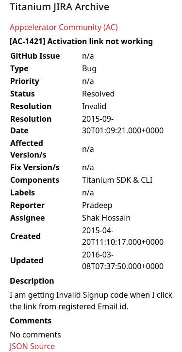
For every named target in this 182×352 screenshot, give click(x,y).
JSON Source (32, 346)
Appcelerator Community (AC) (64, 27)
